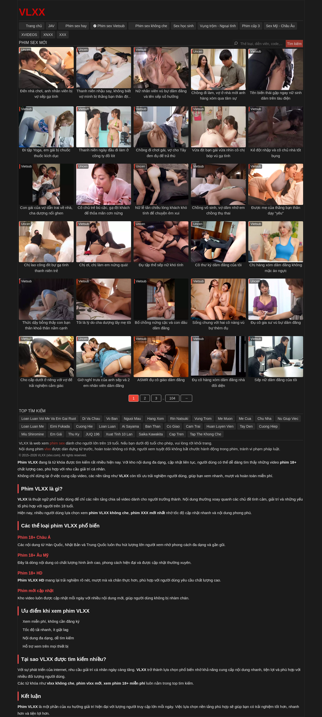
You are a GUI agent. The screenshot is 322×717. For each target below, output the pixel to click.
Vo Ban (111, 419)
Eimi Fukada (60, 426)
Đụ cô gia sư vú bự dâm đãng (276, 322)
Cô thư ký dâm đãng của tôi (218, 265)
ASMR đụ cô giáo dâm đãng (161, 380)
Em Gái (56, 434)
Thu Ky (73, 434)
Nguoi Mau (132, 419)
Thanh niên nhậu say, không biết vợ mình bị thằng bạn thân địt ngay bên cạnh (103, 96)
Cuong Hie (84, 426)
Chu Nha (264, 419)
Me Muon (225, 419)
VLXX (32, 12)
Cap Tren (176, 434)
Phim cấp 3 (251, 26)
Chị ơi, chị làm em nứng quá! (103, 265)
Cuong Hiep (268, 426)
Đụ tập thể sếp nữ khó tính (161, 265)
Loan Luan (107, 426)
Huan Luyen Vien (220, 426)
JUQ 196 (93, 434)
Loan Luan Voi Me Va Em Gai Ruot (48, 419)
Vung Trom (203, 419)
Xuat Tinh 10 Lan (119, 434)
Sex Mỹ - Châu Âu (280, 26)
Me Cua (245, 419)
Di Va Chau (91, 419)
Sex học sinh (183, 26)
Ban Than (152, 426)
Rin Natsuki (179, 419)
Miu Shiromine (32, 434)
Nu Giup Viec (288, 419)
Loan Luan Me (32, 426)
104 (172, 398)
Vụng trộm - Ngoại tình (218, 26)
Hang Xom (155, 419)
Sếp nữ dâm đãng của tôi (276, 380)
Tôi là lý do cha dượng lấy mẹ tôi (103, 322)
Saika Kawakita (151, 434)
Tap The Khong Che (205, 434)
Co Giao (173, 426)
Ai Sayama (130, 426)
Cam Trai (193, 426)
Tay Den (246, 426)
